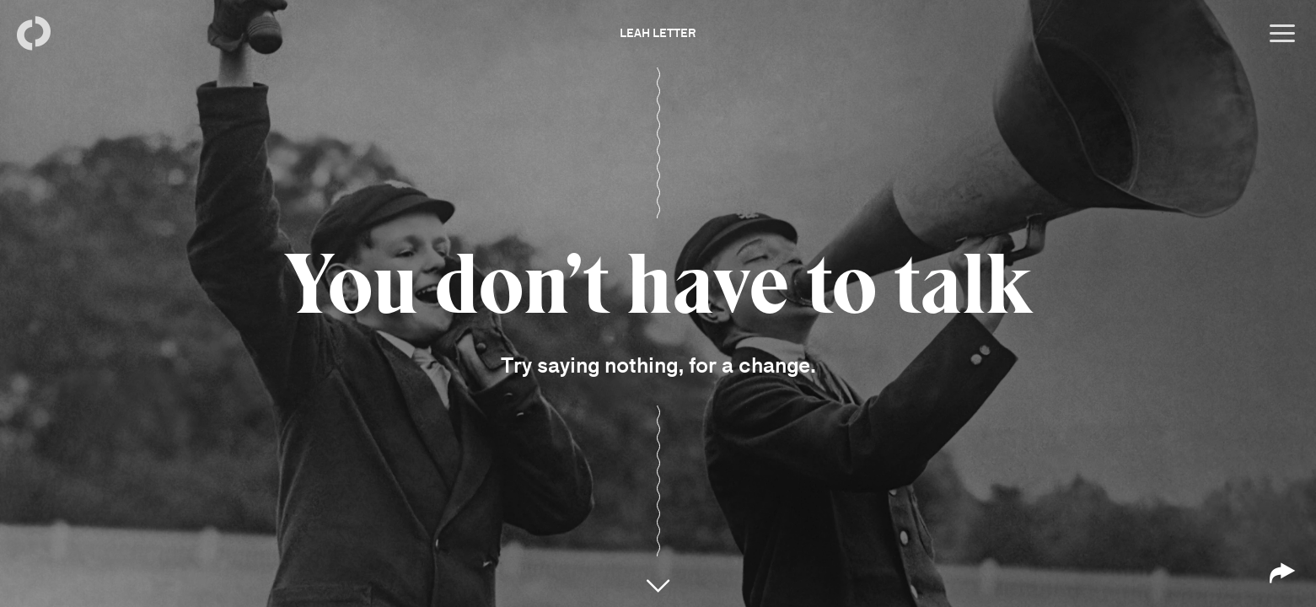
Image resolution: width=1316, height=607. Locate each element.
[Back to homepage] (33, 33)
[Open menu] (1282, 33)
